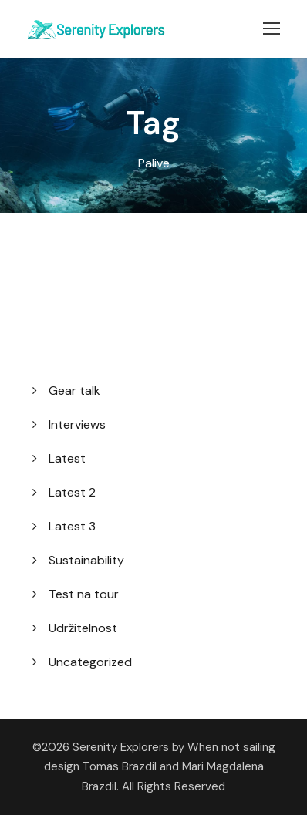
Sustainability (86, 560)
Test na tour (84, 594)
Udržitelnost (83, 628)
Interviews (77, 424)
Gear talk (74, 390)
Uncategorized (90, 662)
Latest (67, 458)
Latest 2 (72, 492)
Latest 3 (72, 526)
